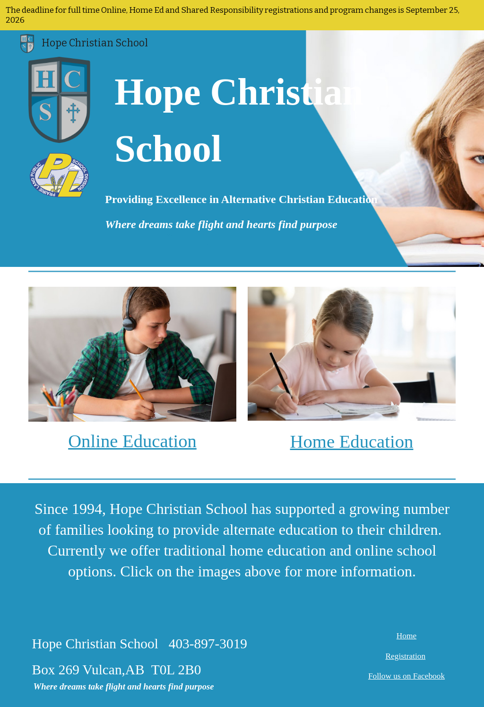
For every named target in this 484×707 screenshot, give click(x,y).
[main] (241, 120)
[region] (242, 15)
